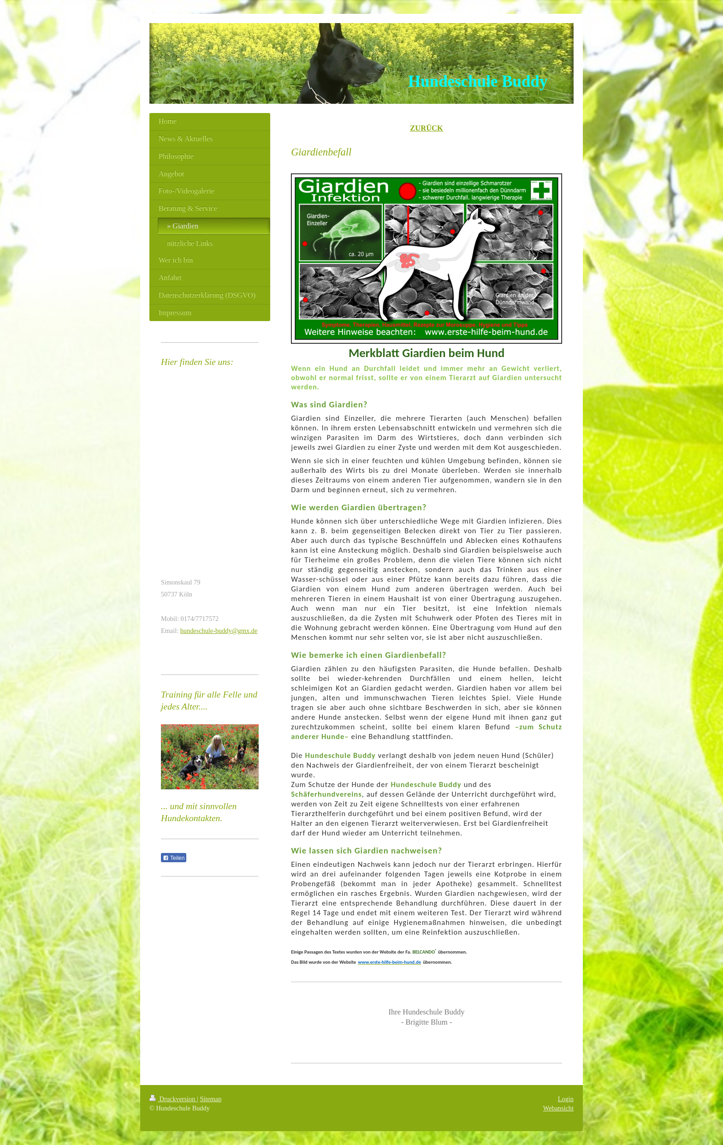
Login (566, 1099)
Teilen (173, 858)
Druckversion (173, 1099)
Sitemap (210, 1099)
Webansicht (558, 1108)
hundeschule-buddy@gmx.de (219, 630)
